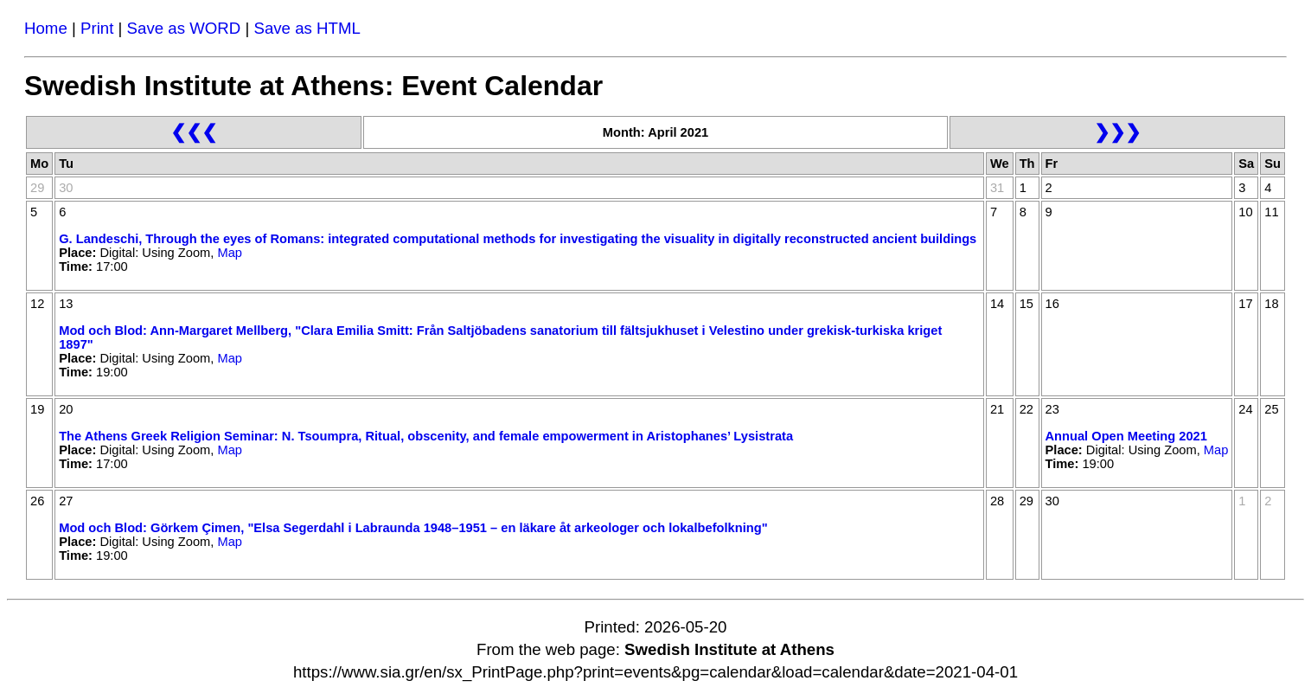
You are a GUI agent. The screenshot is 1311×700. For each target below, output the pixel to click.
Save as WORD (184, 28)
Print (96, 28)
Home (45, 28)
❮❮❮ (193, 132)
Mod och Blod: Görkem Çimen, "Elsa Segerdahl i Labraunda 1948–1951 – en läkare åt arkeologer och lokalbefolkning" (413, 528)
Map (229, 253)
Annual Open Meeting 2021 (1126, 436)
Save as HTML (306, 28)
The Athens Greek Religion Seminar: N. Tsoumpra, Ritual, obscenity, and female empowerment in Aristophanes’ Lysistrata (426, 436)
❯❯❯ (1117, 132)
